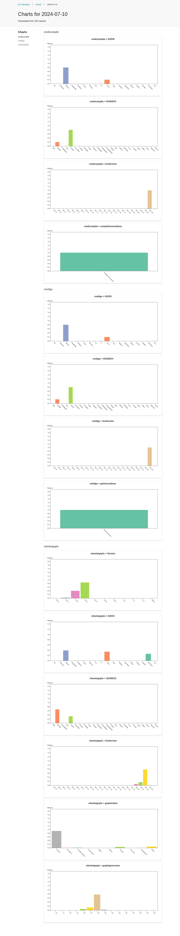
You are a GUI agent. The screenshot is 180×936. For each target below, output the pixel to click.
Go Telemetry (24, 4)
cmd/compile (23, 37)
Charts (38, 4)
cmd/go (21, 41)
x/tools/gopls (23, 45)
